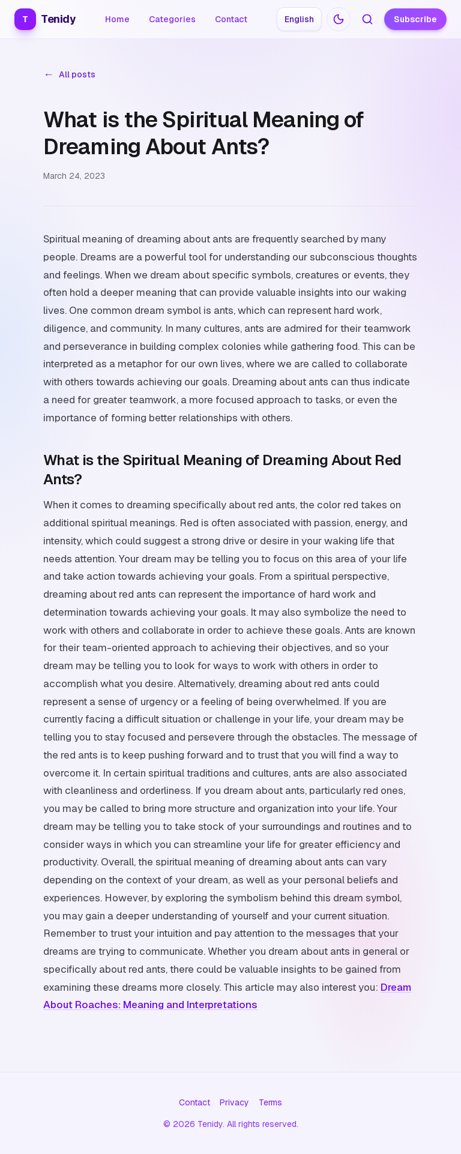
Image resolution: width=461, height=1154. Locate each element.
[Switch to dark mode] (339, 19)
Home (117, 19)
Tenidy (45, 19)
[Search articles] (367, 19)
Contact (231, 19)
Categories (172, 19)
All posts (69, 74)
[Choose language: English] (299, 19)
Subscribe (415, 19)
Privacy (234, 1102)
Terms (270, 1102)
